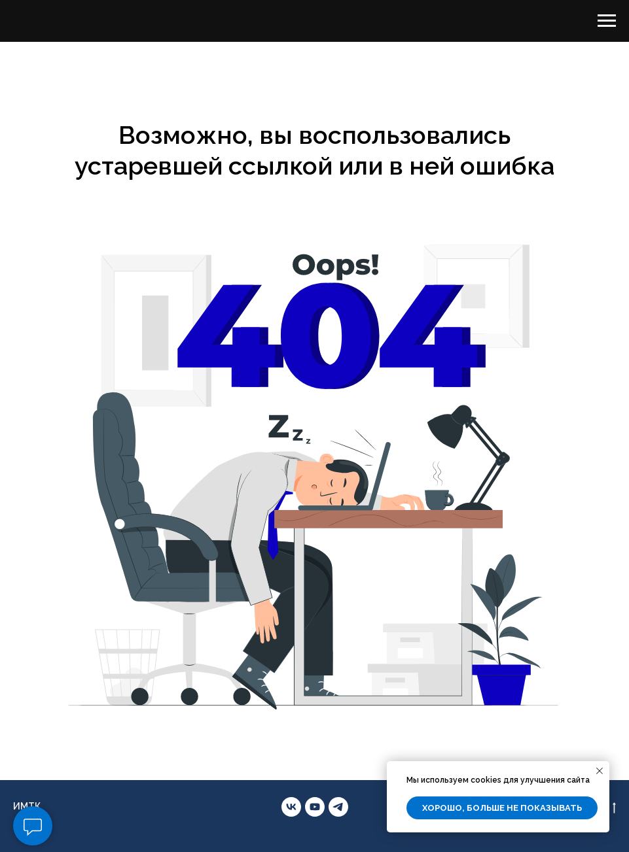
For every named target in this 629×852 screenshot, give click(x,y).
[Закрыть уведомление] (599, 770)
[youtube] (315, 807)
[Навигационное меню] (607, 20)
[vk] (291, 807)
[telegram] (338, 807)
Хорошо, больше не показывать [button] (502, 808)
